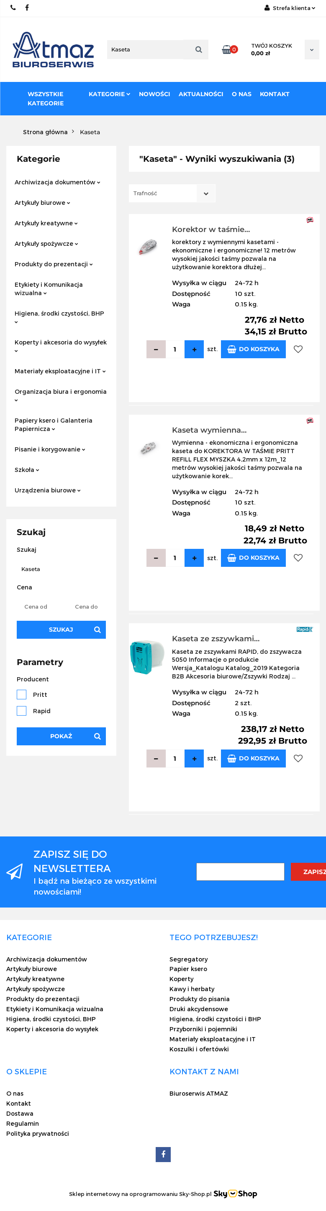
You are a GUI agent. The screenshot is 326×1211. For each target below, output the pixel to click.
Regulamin (22, 1123)
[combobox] (172, 193)
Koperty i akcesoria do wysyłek (61, 345)
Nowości (154, 94)
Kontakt (275, 94)
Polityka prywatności (37, 1133)
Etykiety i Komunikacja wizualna (49, 288)
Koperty (181, 978)
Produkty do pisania (199, 998)
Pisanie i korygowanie (50, 449)
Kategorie (110, 94)
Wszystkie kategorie (46, 98)
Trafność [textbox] (145, 193)
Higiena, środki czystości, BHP (59, 317)
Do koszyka (253, 349)
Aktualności (201, 94)
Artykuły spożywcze (46, 243)
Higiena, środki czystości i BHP (215, 1018)
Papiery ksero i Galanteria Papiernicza (53, 424)
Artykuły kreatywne (46, 223)
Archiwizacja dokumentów (57, 182)
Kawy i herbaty (191, 988)
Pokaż (61, 736)
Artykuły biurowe (42, 202)
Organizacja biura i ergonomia (61, 395)
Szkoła (27, 469)
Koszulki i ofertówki (199, 1049)
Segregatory (188, 959)
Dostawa (19, 1113)
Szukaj (61, 629)
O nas (242, 94)
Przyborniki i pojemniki (203, 1029)
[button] (29, 937)
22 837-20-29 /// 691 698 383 (13, 8)
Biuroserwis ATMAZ (198, 1093)
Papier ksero (188, 968)
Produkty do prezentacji (54, 264)
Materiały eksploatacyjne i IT (60, 371)
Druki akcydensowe (198, 1008)
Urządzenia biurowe (48, 490)
